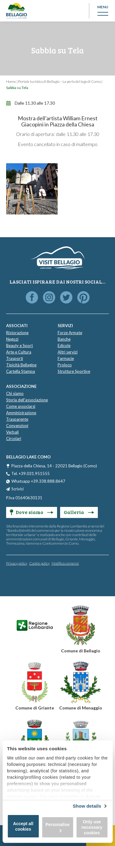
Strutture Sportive (74, 371)
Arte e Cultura (18, 352)
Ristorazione (17, 332)
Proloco (65, 364)
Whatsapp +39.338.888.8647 (38, 481)
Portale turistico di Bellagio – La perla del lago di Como (59, 81)
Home (11, 81)
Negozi (12, 339)
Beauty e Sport (19, 345)
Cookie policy (39, 563)
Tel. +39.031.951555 (30, 473)
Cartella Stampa (20, 371)
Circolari (13, 438)
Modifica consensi (65, 563)
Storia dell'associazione (27, 399)
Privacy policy (16, 563)
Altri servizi (68, 352)
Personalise (57, 827)
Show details (87, 806)
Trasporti (14, 358)
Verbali (12, 432)
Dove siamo (31, 512)
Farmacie (66, 358)
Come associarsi (20, 406)
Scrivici (17, 488)
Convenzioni (17, 425)
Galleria (79, 512)
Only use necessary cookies (91, 827)
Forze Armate (70, 332)
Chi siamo (15, 393)
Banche (64, 339)
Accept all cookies (23, 826)
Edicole (64, 345)
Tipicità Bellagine (21, 364)
